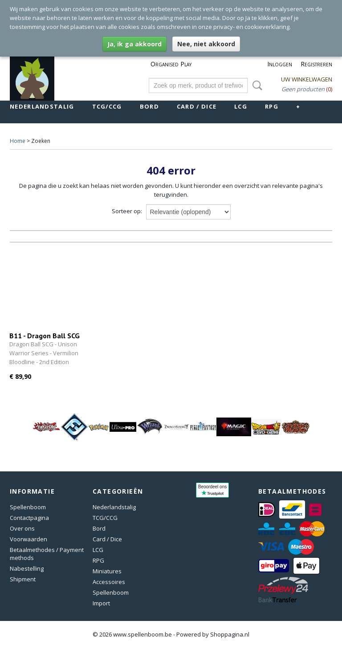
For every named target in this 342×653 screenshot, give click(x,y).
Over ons (22, 528)
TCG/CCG (107, 106)
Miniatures (107, 571)
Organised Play (171, 64)
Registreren (316, 64)
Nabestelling (27, 568)
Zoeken (255, 85)
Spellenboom (28, 507)
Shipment (23, 579)
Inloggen (279, 64)
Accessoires (109, 582)
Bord (149, 106)
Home (17, 141)
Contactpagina (29, 518)
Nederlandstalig (42, 106)
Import (101, 603)
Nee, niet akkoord (206, 44)
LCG (240, 106)
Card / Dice (196, 106)
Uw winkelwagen (306, 79)
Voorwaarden (28, 539)
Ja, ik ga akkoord (134, 44)
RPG (271, 106)
